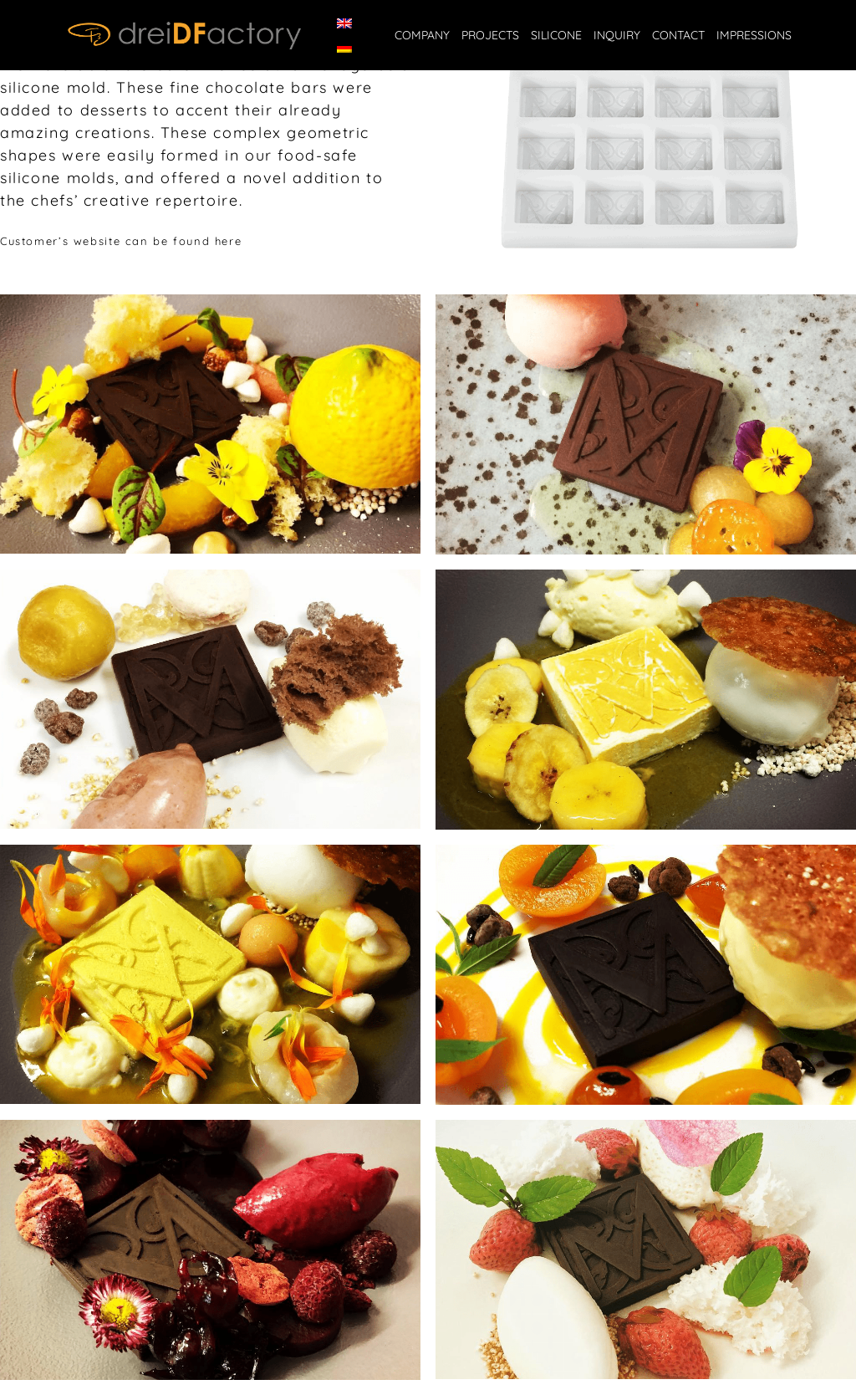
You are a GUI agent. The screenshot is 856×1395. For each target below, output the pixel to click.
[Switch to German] (344, 47)
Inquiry (617, 35)
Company (422, 35)
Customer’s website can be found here (121, 241)
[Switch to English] (344, 23)
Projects (490, 35)
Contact (678, 35)
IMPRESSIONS (754, 35)
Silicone (556, 35)
